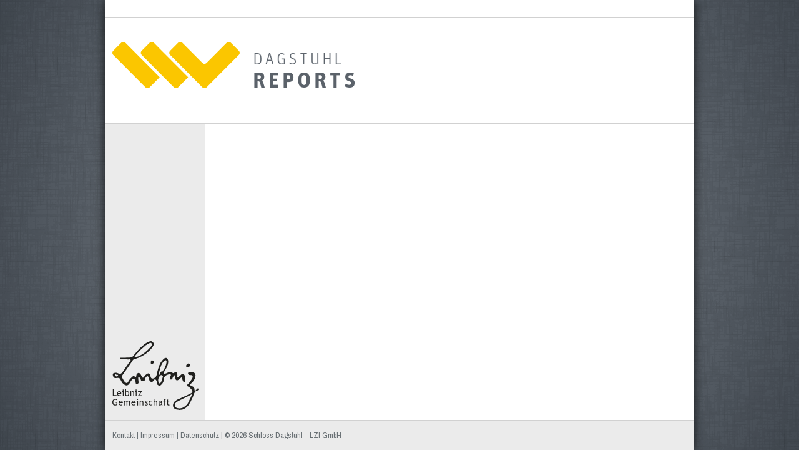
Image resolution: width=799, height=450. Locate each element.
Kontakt (123, 435)
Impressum (157, 435)
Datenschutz (199, 435)
